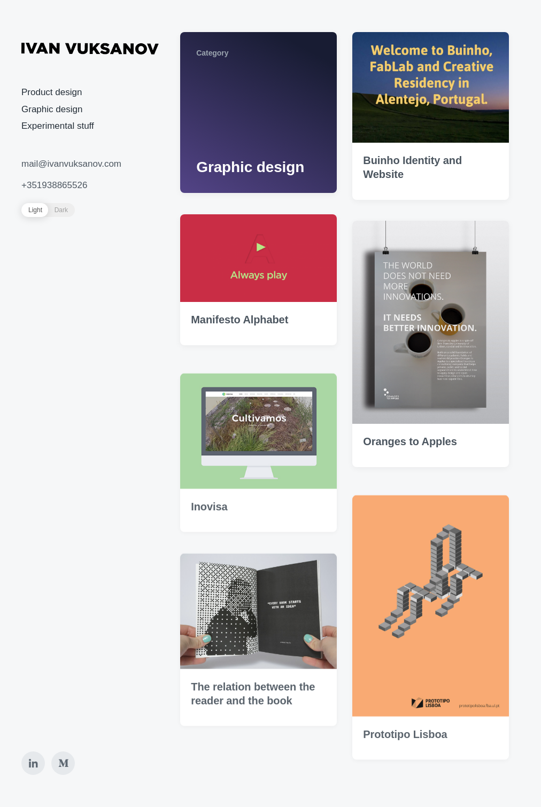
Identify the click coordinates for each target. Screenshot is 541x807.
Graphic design (51, 109)
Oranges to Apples (410, 441)
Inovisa (209, 520)
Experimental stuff (57, 126)
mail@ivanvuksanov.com (71, 164)
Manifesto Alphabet (239, 319)
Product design (51, 92)
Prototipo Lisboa (405, 747)
